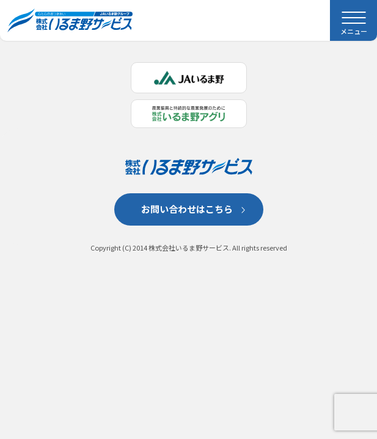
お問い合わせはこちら (187, 208)
